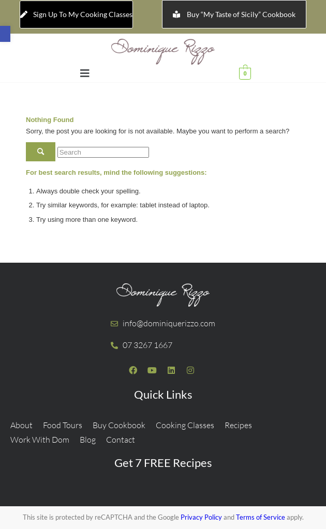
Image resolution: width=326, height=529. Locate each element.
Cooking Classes (185, 425)
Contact (120, 439)
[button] (5, 34)
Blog (88, 439)
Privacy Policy (201, 517)
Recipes (238, 425)
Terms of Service (260, 517)
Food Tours (62, 425)
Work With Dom (39, 439)
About (21, 425)
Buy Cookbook (119, 425)
